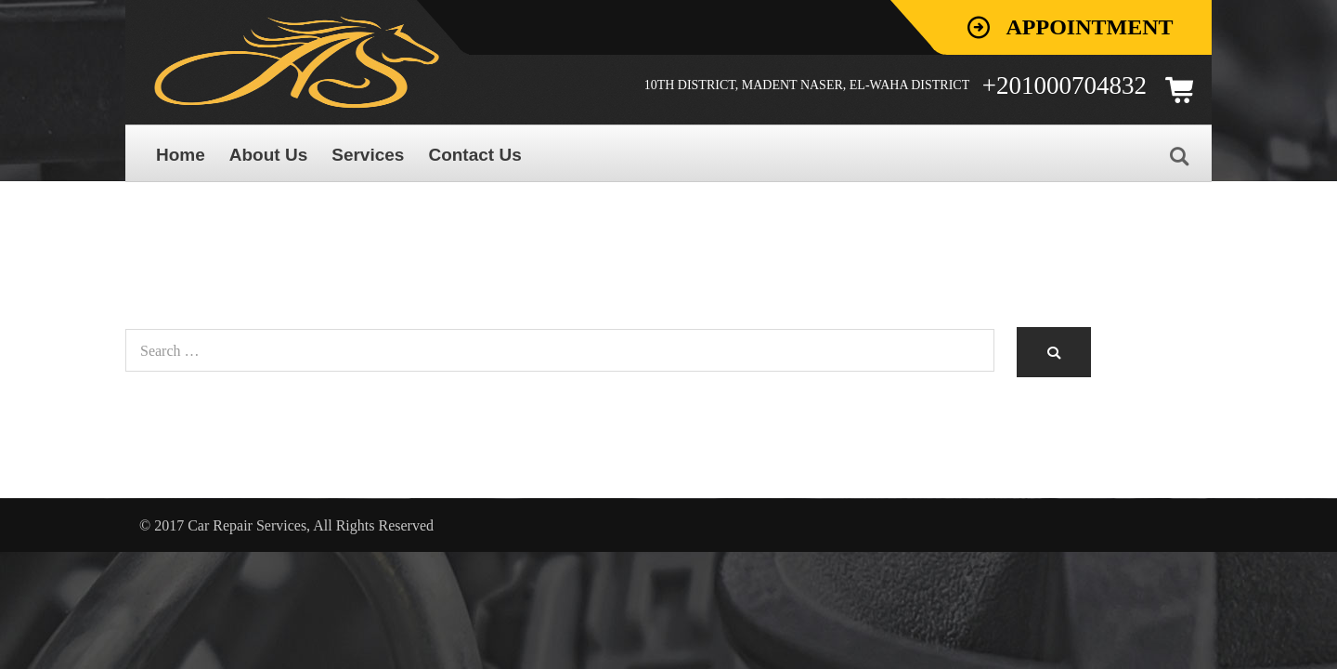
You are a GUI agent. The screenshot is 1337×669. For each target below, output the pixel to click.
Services (367, 154)
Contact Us (474, 154)
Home (180, 154)
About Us (268, 154)
